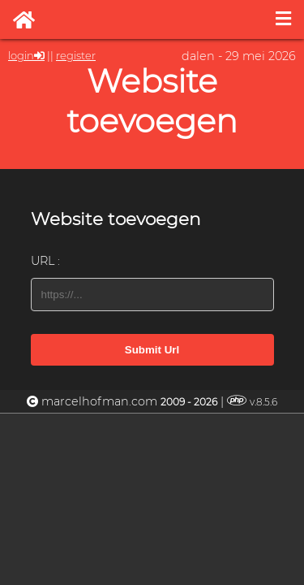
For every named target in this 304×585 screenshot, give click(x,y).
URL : (45, 261)
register (76, 55)
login (21, 55)
